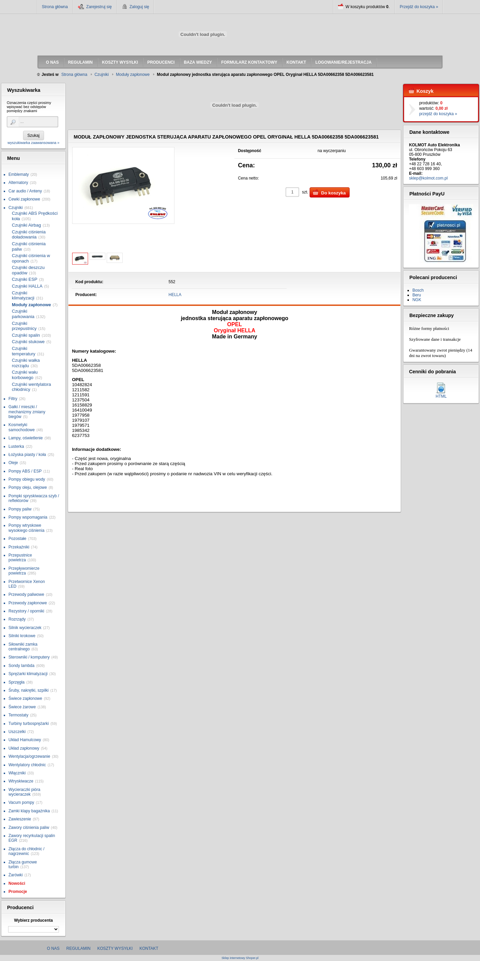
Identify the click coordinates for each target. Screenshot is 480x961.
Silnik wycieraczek (24, 627)
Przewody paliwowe (26, 594)
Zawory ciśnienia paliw (28, 827)
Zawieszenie (19, 819)
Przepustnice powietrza (20, 557)
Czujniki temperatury (23, 351)
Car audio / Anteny (25, 191)
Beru (416, 295)
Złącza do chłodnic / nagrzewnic (26, 851)
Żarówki (15, 875)
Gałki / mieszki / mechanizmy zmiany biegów (26, 411)
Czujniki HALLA (27, 286)
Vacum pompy (21, 802)
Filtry (12, 398)
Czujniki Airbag (26, 225)
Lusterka (16, 446)
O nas (53, 948)
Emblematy (18, 174)
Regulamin (78, 948)
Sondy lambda (21, 665)
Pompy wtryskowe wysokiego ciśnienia (26, 527)
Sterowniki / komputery (28, 657)
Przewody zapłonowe (27, 603)
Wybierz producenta (33, 920)
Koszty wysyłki (114, 948)
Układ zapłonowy (23, 748)
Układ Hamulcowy (24, 739)
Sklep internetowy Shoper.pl (240, 958)
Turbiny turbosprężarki (28, 723)
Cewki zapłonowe (24, 199)
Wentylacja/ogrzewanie (29, 756)
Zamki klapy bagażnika (29, 811)
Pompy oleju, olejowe (27, 487)
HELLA (175, 294)
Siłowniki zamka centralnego (22, 646)
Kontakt (149, 948)
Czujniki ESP (24, 279)
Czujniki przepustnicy (24, 326)
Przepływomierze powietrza (23, 571)
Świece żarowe (22, 707)
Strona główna (55, 6)
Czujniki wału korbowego (25, 375)
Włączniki (17, 773)
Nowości (16, 883)
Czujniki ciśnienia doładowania (29, 234)
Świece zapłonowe (25, 698)
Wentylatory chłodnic (27, 764)
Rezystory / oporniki (26, 611)
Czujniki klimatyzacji (23, 295)
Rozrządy (17, 619)
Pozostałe (17, 538)
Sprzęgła (16, 682)
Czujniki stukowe (28, 341)
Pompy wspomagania (27, 517)
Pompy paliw (20, 509)
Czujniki (15, 207)
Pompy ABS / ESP (25, 471)
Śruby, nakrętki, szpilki (28, 690)
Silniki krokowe (21, 635)
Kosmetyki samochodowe (21, 427)
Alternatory (18, 182)
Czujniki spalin (26, 335)
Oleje (13, 462)
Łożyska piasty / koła (27, 454)
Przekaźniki (18, 547)
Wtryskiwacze (20, 781)
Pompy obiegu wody (26, 479)
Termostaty (18, 715)
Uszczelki (17, 731)
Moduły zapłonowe (31, 304)
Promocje (17, 891)
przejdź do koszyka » (438, 113)
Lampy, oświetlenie (25, 438)
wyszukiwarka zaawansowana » (33, 143)
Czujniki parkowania (23, 314)
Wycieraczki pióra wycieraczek (24, 792)
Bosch (417, 290)
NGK (416, 299)
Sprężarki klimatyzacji (27, 673)
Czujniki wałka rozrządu (26, 363)
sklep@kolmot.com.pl (428, 178)
